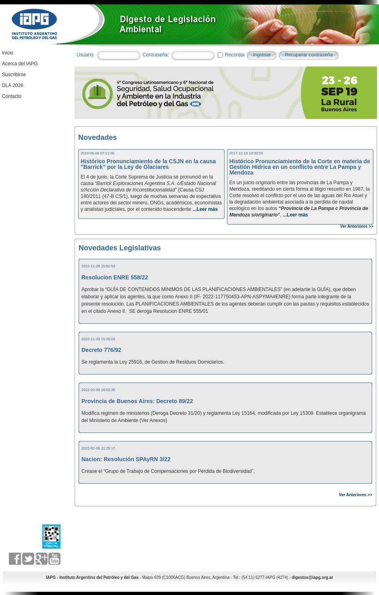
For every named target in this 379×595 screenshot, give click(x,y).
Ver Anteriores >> (356, 226)
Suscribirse (14, 74)
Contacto (11, 96)
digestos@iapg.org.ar (312, 577)
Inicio (7, 53)
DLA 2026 (12, 85)
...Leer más (204, 209)
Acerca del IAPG (20, 64)
